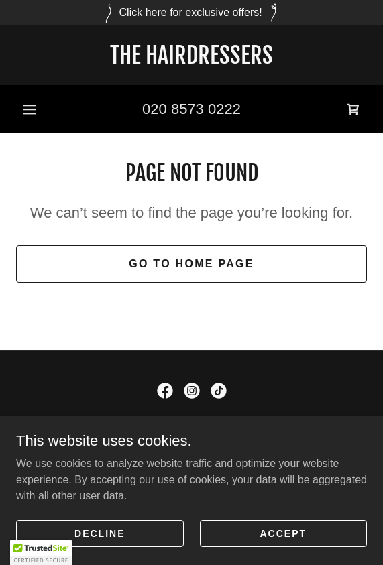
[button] (29, 109)
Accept (283, 532)
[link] (191, 55)
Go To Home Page (191, 263)
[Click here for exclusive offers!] (191, 13)
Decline (99, 532)
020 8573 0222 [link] (191, 109)
